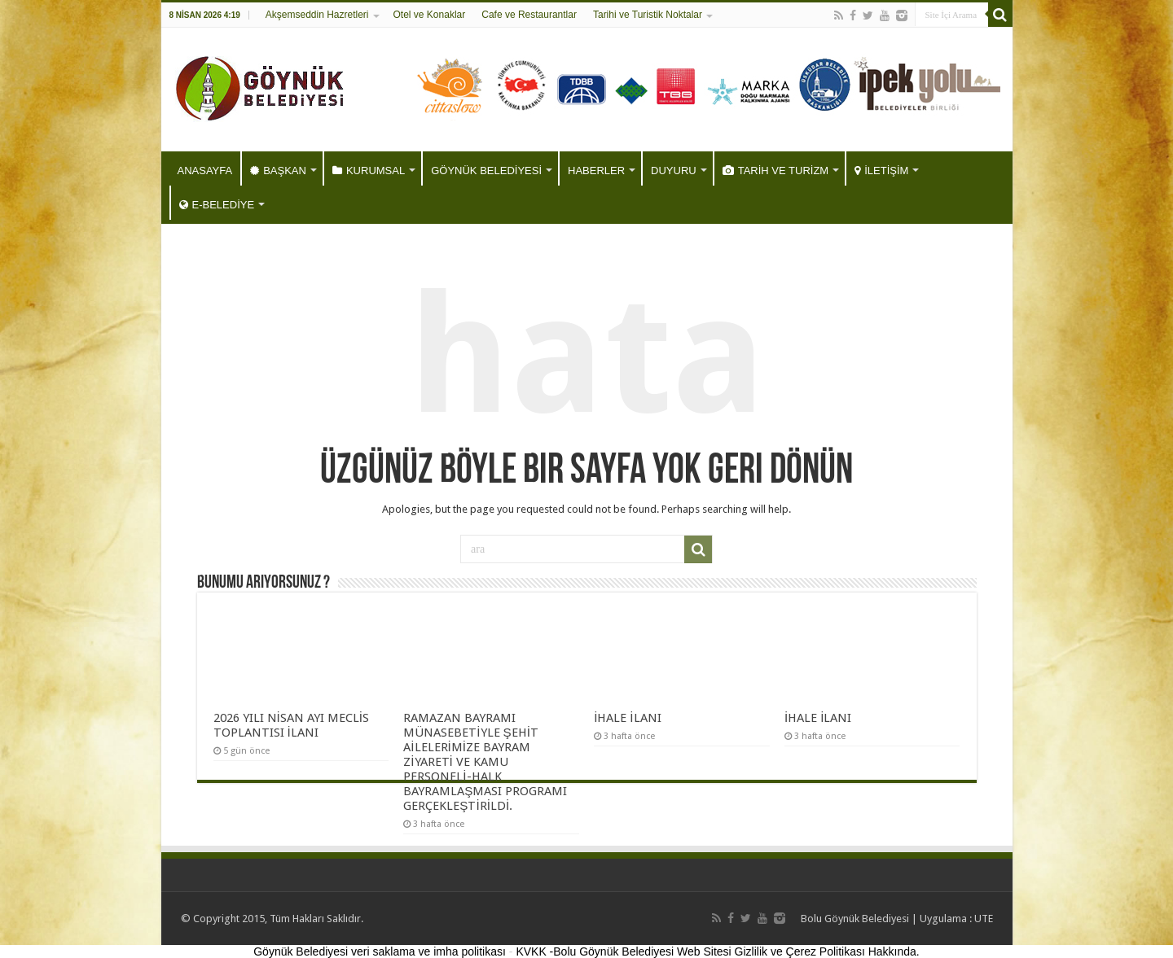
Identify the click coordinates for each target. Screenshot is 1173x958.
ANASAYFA (205, 170)
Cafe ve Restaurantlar (529, 14)
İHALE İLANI (627, 718)
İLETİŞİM (881, 170)
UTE (983, 918)
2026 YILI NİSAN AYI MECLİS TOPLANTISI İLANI (291, 725)
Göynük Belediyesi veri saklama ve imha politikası (379, 951)
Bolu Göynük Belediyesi (855, 918)
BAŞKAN (278, 170)
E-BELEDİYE (217, 205)
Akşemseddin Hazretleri (317, 14)
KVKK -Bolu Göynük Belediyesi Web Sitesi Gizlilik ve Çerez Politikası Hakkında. (717, 951)
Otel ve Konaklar (429, 14)
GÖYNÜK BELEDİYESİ (486, 170)
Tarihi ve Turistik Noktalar (647, 14)
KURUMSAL (368, 170)
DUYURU (673, 170)
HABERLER (596, 170)
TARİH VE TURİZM (775, 170)
